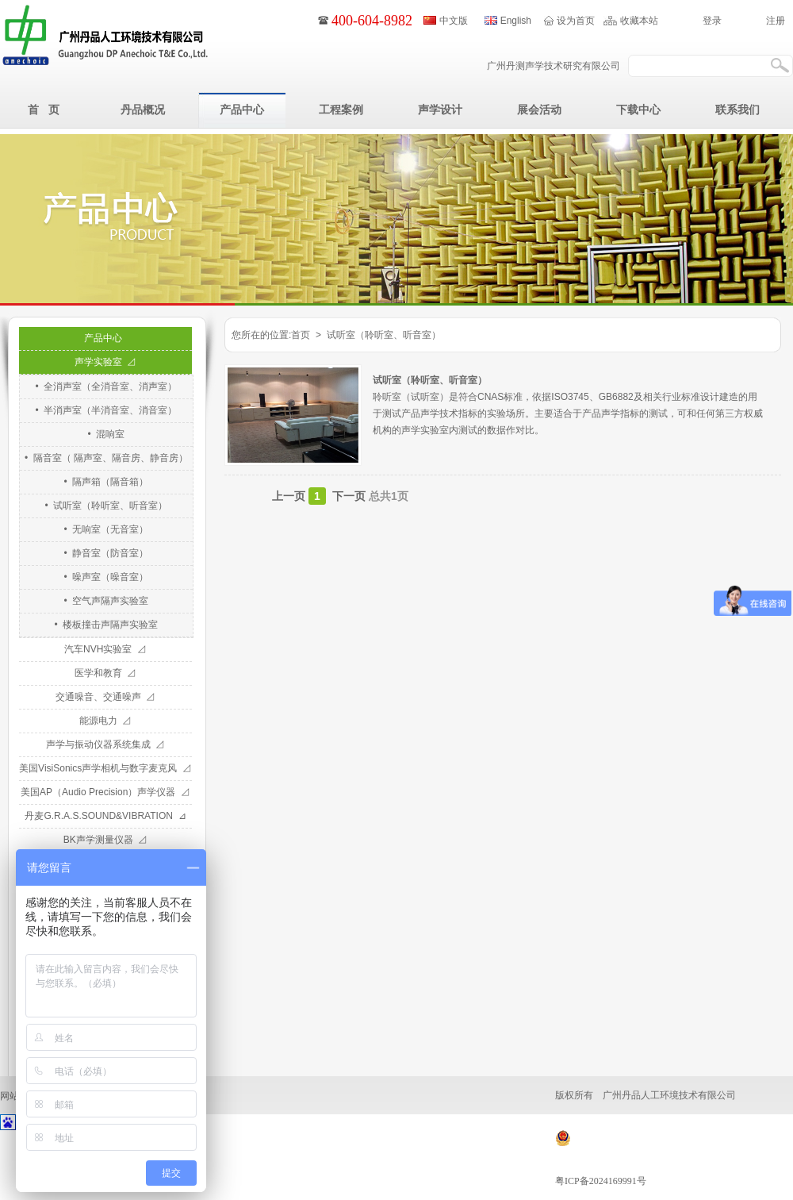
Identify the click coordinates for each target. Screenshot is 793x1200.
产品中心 (242, 109)
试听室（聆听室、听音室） (430, 380)
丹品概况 (143, 109)
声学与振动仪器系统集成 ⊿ (106, 744)
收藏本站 (639, 20)
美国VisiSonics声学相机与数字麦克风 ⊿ (105, 768)
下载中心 (638, 109)
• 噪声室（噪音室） (106, 577)
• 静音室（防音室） (106, 553)
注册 (775, 20)
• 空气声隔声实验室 (106, 600)
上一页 (288, 496)
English (515, 20)
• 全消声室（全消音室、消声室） (107, 386)
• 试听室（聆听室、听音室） (106, 505)
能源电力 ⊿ (105, 720)
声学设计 (440, 109)
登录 (712, 20)
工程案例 (341, 109)
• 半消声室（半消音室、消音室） (107, 410)
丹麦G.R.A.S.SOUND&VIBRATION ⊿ (105, 815)
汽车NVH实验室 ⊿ (105, 649)
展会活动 (539, 109)
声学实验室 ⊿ (106, 361)
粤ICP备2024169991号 (600, 1181)
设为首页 (576, 20)
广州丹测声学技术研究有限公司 (553, 65)
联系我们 (737, 109)
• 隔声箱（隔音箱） (106, 481)
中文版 (453, 20)
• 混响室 (106, 434)
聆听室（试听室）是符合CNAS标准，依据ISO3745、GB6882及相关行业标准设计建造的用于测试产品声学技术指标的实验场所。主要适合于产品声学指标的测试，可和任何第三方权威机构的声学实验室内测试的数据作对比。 (568, 413)
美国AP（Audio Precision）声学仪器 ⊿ (105, 792)
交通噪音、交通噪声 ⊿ (106, 696)
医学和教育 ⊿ (106, 673)
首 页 (43, 109)
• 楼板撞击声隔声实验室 (107, 624)
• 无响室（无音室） (106, 529)
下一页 (349, 496)
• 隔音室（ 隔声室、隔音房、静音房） (106, 457)
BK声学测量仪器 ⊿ (105, 839)
